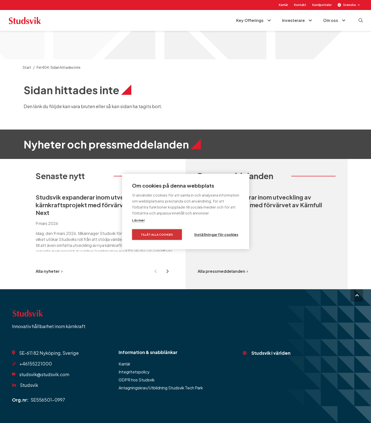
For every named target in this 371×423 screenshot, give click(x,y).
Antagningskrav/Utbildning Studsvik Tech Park (161, 387)
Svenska (349, 5)
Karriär (283, 5)
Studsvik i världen (271, 353)
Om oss (330, 20)
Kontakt (300, 5)
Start (27, 67)
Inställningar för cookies (216, 234)
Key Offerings (250, 20)
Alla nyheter (49, 271)
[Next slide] (168, 271)
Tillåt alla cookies (157, 234)
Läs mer (138, 220)
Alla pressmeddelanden (223, 271)
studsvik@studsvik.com (44, 374)
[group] (105, 222)
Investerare (293, 20)
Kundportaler (322, 5)
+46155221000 (35, 363)
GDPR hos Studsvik (136, 379)
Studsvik (29, 385)
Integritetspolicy (134, 371)
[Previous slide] (156, 271)
